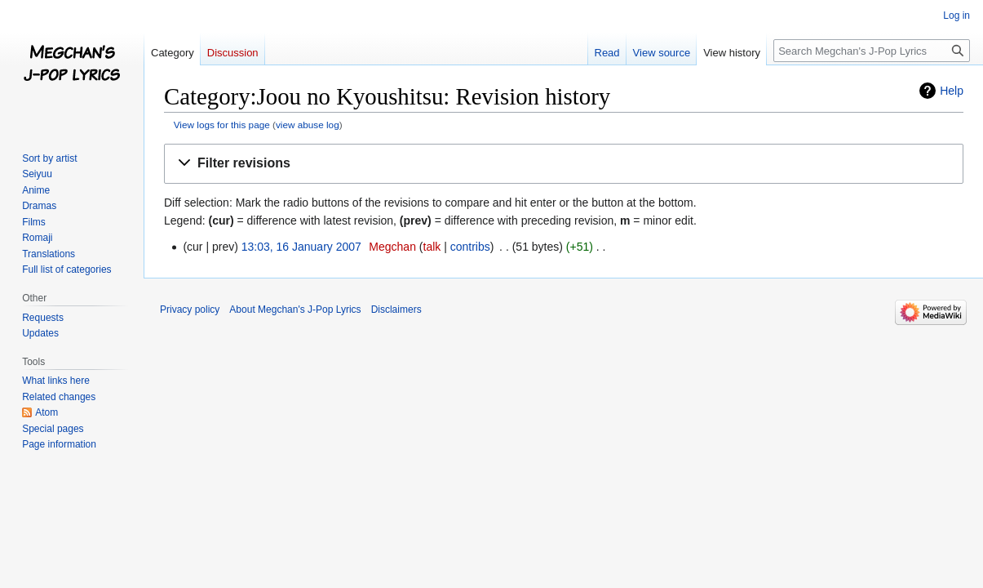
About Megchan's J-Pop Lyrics (295, 309)
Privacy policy (189, 309)
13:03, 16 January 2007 (301, 246)
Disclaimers (396, 309)
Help (951, 90)
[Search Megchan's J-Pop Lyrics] (871, 50)
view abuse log (307, 124)
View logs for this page (222, 124)
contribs (470, 246)
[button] (564, 164)
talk (432, 246)
